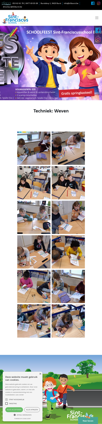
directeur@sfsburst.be (12, 7)
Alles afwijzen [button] (32, 410)
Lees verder (19, 395)
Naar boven (88, 419)
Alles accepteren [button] (14, 410)
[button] (22, 414)
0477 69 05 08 (32, 3)
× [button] (40, 374)
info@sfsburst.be (71, 3)
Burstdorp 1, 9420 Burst (51, 3)
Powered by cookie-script (22, 418)
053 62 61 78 (18, 3)
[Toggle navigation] (96, 17)
